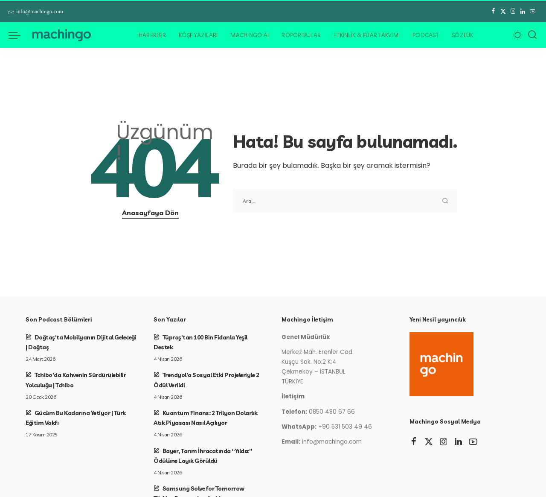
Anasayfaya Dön (150, 212)
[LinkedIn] (523, 11)
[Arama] (532, 35)
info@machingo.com (36, 11)
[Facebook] (493, 11)
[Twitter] (503, 11)
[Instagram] (513, 11)
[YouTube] (532, 11)
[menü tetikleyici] (19, 35)
